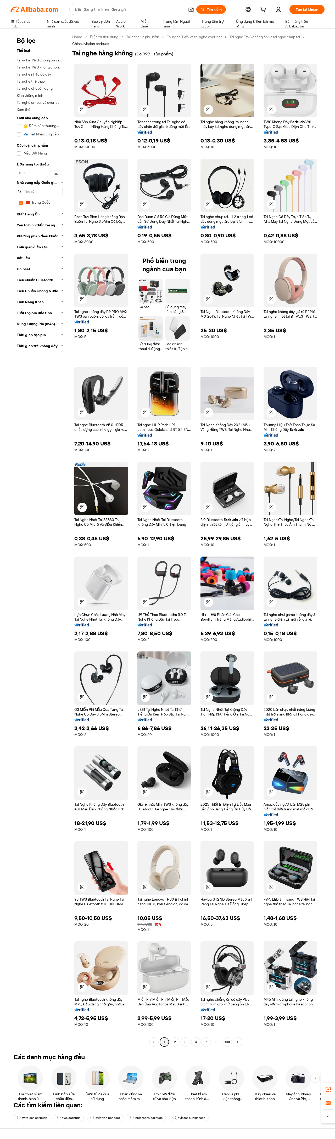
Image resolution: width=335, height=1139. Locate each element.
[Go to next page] (237, 1042)
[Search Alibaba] (129, 9)
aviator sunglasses (188, 1118)
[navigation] (40, 540)
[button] (191, 9)
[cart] (264, 10)
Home (77, 37)
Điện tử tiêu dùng (104, 37)
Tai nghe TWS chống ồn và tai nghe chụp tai (265, 37)
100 (227, 1042)
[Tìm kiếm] (211, 9)
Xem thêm (25, 109)
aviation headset (105, 1118)
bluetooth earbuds (146, 1118)
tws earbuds (68, 1118)
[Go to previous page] (154, 1042)
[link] (328, 1089)
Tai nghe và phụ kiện (142, 37)
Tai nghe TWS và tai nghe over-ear (194, 37)
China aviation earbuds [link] (90, 44)
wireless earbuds (32, 1118)
